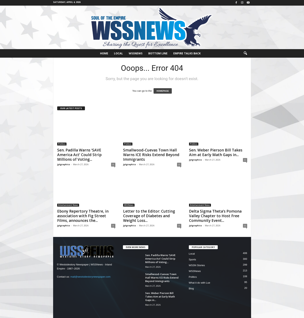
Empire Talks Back (187, 53)
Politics (62, 144)
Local (118, 53)
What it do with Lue (199, 282)
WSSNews (135, 53)
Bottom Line (158, 53)
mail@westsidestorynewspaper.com (90, 276)
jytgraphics (63, 164)
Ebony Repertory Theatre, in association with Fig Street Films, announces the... (83, 216)
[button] (245, 53)
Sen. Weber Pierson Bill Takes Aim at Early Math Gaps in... (215, 152)
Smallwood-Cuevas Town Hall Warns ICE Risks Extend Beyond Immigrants (151, 155)
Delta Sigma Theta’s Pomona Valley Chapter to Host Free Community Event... (215, 216)
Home (104, 53)
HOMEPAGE (162, 91)
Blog (191, 288)
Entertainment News (68, 205)
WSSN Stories (197, 265)
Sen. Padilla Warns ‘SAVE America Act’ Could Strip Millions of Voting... (79, 155)
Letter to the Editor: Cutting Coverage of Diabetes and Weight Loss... (149, 216)
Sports (192, 259)
